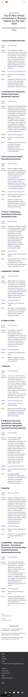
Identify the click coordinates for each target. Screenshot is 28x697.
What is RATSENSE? (7, 678)
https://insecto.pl (12, 251)
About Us (4, 668)
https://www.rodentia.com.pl (15, 400)
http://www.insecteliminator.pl (15, 134)
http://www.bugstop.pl (13, 526)
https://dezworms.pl (13, 588)
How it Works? (6, 673)
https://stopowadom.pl (14, 300)
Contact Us (5, 671)
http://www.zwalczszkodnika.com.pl (17, 71)
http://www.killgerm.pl (13, 349)
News (3, 661)
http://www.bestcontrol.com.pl (16, 191)
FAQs (3, 656)
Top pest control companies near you (13, 663)
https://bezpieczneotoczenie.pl (16, 466)
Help (3, 683)
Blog (3, 654)
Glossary (4, 659)
